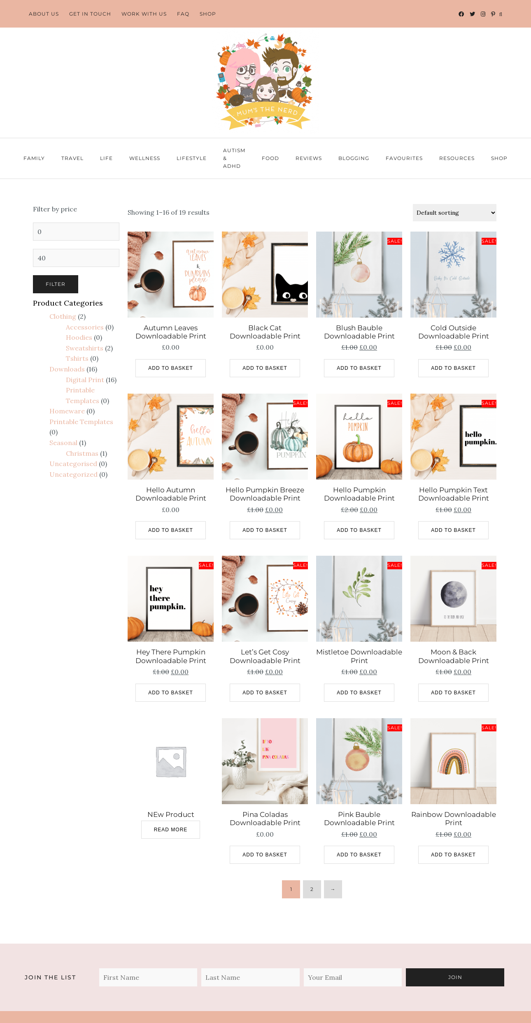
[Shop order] (454, 212)
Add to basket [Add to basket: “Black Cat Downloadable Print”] (264, 368)
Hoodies (79, 337)
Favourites (404, 158)
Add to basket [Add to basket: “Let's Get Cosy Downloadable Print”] (264, 693)
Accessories (85, 327)
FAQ (183, 14)
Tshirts (77, 358)
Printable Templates (81, 422)
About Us (44, 14)
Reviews (309, 158)
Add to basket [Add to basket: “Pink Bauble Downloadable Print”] (359, 855)
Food (270, 158)
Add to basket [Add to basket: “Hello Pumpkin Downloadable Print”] (359, 530)
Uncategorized (73, 474)
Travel (72, 158)
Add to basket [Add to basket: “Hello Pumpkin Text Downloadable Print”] (453, 530)
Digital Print (85, 380)
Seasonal (63, 442)
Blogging (353, 158)
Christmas (82, 453)
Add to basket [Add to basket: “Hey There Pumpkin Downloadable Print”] (170, 693)
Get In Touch (90, 14)
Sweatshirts (84, 348)
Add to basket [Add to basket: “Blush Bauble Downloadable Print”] (359, 368)
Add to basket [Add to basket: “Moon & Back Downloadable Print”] (453, 693)
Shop (208, 14)
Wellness (144, 158)
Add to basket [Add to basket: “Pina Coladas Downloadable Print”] (264, 855)
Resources (457, 158)
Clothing (62, 316)
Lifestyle (192, 158)
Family (34, 158)
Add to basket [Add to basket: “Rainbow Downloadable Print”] (453, 855)
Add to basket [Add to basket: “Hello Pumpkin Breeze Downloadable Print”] (264, 530)
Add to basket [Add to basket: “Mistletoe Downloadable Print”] (359, 693)
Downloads (67, 369)
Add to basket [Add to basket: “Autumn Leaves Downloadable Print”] (170, 368)
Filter (55, 284)
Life (106, 158)
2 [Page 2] (312, 889)
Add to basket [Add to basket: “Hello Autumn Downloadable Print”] (170, 530)
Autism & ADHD (234, 158)
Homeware (67, 411)
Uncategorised (73, 463)
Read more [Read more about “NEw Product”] (171, 830)
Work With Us (144, 14)
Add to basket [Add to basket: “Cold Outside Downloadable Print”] (453, 368)
